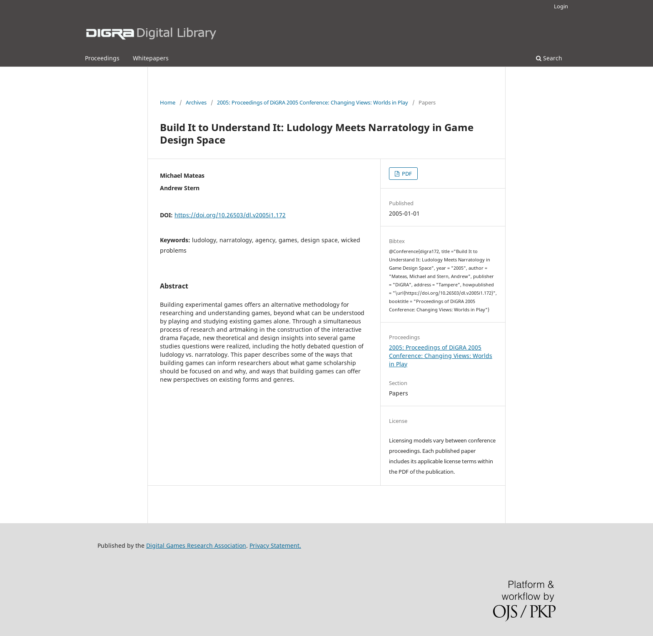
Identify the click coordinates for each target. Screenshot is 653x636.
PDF (406, 173)
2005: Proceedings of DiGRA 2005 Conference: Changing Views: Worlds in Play (312, 102)
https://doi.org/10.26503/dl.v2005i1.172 (230, 215)
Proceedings (102, 58)
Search (549, 58)
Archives (196, 102)
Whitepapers (151, 58)
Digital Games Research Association (196, 545)
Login (561, 6)
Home (167, 102)
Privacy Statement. (275, 545)
